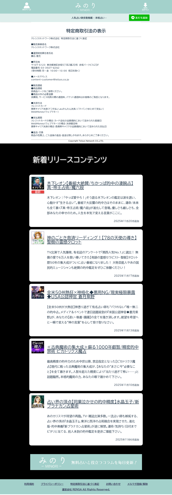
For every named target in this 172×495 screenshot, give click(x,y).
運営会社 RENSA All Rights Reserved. (86, 490)
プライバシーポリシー (46, 484)
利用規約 (20, 484)
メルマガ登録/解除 (145, 484)
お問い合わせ (117, 484)
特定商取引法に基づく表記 (84, 484)
